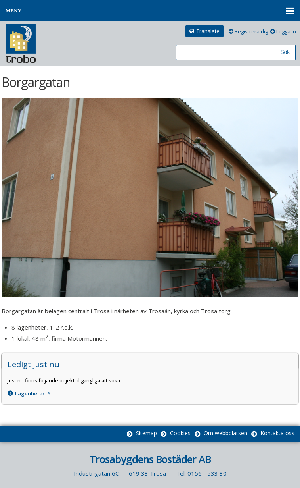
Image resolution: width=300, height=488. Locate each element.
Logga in (286, 31)
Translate (208, 31)
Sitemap (146, 433)
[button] (150, 10)
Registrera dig (251, 31)
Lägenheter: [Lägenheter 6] (32, 393)
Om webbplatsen (225, 433)
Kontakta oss (277, 433)
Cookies (180, 433)
